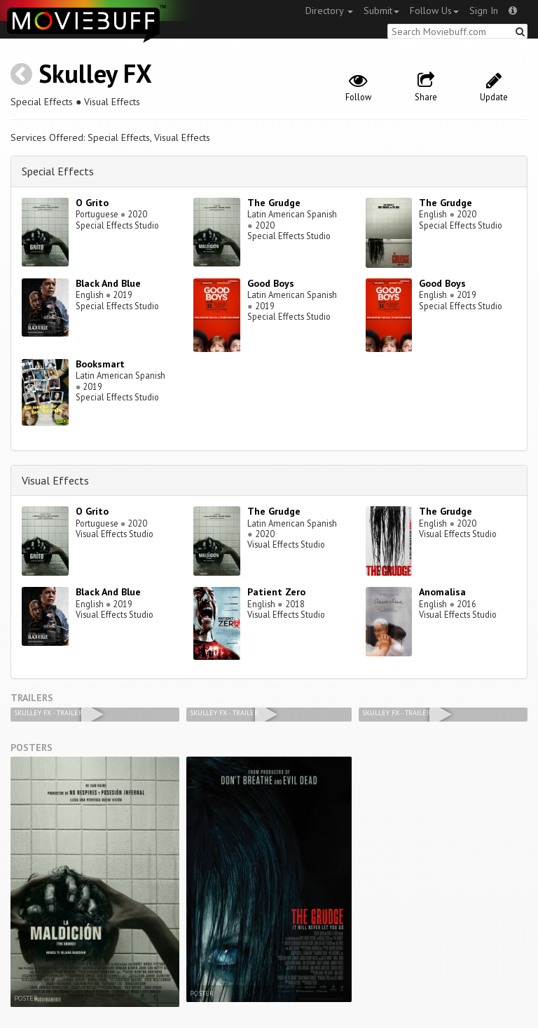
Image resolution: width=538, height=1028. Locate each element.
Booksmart (100, 364)
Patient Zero (276, 592)
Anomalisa (442, 592)
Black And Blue (108, 283)
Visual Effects (55, 480)
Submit (381, 10)
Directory (329, 10)
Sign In (483, 10)
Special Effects (58, 171)
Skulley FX (95, 73)
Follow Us (434, 10)
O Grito (92, 202)
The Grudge (274, 202)
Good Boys (270, 283)
